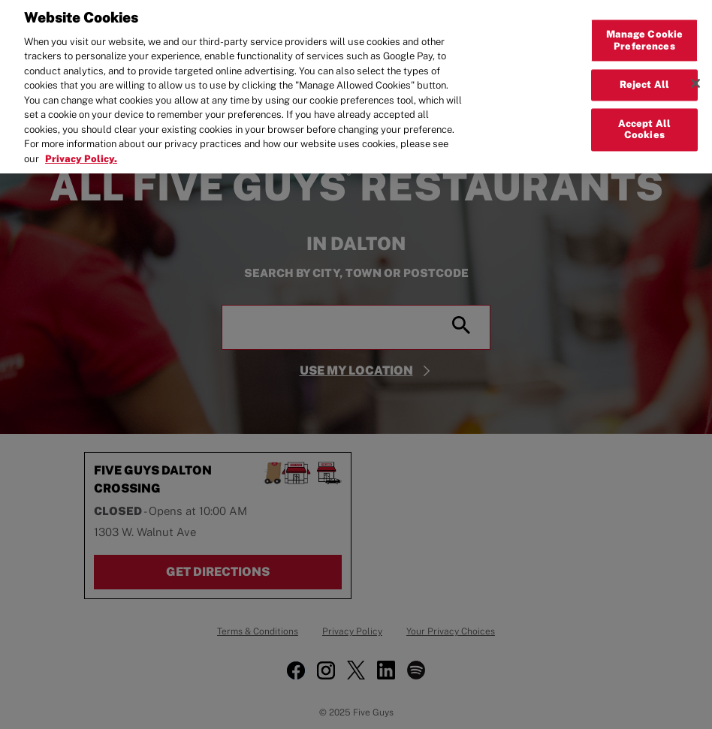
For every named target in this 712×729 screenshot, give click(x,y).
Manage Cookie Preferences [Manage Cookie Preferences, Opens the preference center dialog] (644, 32)
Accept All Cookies (644, 122)
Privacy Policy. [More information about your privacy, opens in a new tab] (81, 150)
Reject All (644, 77)
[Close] (695, 75)
